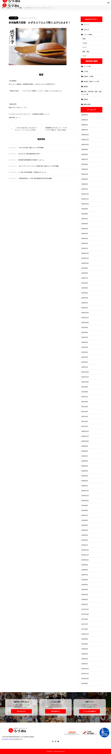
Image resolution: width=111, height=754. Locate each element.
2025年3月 (84, 179)
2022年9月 (84, 327)
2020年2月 (84, 481)
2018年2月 (84, 599)
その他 (84, 43)
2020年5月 (84, 466)
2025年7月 (84, 159)
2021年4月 (84, 411)
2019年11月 (85, 495)
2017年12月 (85, 609)
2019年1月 (84, 545)
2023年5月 (84, 288)
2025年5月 (84, 169)
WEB (84, 39)
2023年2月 (84, 303)
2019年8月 (84, 510)
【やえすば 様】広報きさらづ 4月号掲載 (30, 147)
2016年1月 (84, 663)
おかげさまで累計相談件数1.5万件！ (29, 153)
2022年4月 (84, 352)
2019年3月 (84, 535)
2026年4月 (84, 115)
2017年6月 (84, 629)
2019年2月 (84, 540)
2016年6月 (84, 644)
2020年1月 (84, 485)
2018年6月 (84, 579)
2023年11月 (85, 258)
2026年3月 (84, 120)
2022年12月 (85, 312)
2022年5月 (84, 347)
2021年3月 (84, 416)
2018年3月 (84, 594)
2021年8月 (84, 392)
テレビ (84, 47)
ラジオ (84, 56)
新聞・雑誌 (85, 51)
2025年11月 (85, 139)
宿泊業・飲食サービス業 (91, 81)
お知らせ (86, 29)
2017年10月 (85, 614)
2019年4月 (84, 530)
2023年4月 (84, 293)
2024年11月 (85, 199)
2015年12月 (85, 668)
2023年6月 (84, 283)
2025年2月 (84, 184)
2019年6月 (84, 520)
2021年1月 (84, 426)
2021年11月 (85, 377)
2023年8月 (84, 273)
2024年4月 (84, 233)
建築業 (86, 86)
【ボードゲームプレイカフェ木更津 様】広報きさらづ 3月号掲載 (38, 166)
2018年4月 (84, 589)
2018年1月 (84, 604)
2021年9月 (84, 387)
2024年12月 (85, 194)
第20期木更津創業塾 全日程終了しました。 (31, 160)
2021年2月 (84, 421)
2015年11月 (85, 673)
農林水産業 (87, 104)
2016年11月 (85, 634)
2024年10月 (85, 204)
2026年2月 (84, 125)
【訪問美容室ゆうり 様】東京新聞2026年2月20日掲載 (35, 178)
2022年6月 (84, 342)
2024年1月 (84, 248)
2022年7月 (84, 337)
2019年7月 (84, 515)
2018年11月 (85, 555)
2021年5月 (84, 406)
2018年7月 (84, 574)
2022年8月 (84, 332)
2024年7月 (84, 218)
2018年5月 (84, 584)
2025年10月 (85, 144)
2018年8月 (84, 570)
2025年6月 (84, 164)
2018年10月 (85, 560)
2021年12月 (85, 372)
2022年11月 (85, 317)
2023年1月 (84, 307)
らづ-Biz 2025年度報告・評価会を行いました (32, 172)
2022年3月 (84, 357)
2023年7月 (84, 278)
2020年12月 (85, 431)
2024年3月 (84, 238)
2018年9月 (84, 565)
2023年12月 (85, 253)
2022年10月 (85, 322)
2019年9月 (84, 505)
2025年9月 (84, 149)
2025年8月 (84, 154)
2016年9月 (84, 639)
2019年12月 (85, 490)
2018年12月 (85, 550)
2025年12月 (85, 134)
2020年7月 (84, 456)
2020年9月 (84, 446)
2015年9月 (84, 683)
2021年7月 (84, 396)
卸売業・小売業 (88, 76)
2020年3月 (84, 476)
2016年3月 (84, 659)
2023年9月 (84, 268)
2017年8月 (84, 619)
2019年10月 (85, 500)
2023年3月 (84, 298)
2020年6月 (84, 461)
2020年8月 (84, 451)
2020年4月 (84, 471)
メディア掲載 (13, 18)
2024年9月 (84, 209)
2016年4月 (84, 654)
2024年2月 (84, 243)
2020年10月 (85, 441)
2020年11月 (85, 436)
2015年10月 (85, 678)
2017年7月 (84, 624)
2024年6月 (84, 223)
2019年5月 (84, 525)
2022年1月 (84, 367)
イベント (86, 24)
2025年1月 (84, 189)
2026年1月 (84, 129)
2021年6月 (84, 401)
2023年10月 (85, 263)
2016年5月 (84, 649)
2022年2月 (84, 362)
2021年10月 (85, 382)
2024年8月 (84, 214)
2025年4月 (84, 174)
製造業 (86, 99)
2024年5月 (84, 228)
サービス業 (87, 66)
